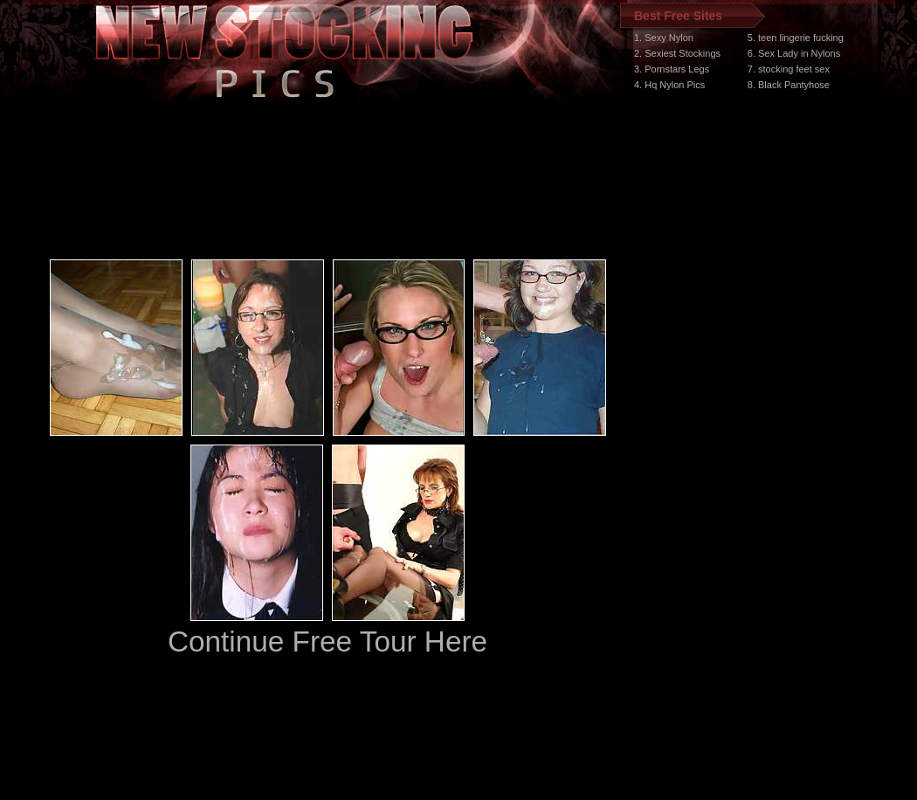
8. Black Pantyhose (789, 84)
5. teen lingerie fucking (796, 37)
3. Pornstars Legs (671, 69)
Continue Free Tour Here (327, 641)
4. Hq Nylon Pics (669, 84)
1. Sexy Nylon (663, 37)
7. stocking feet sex (789, 69)
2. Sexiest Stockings (677, 53)
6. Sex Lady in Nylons (794, 53)
